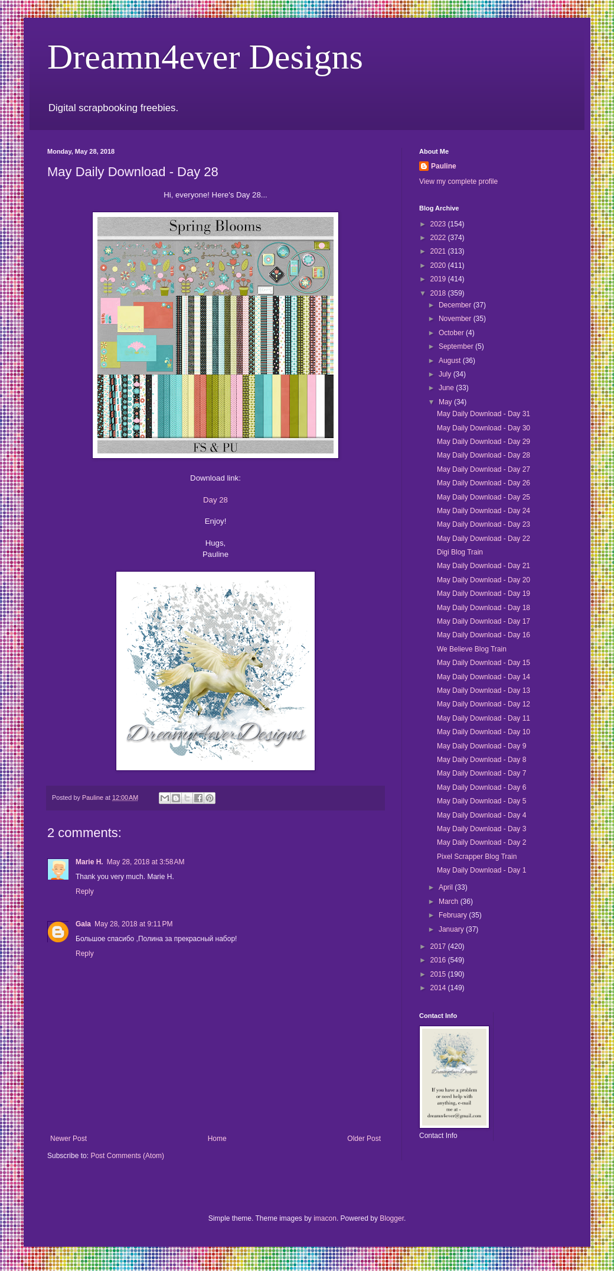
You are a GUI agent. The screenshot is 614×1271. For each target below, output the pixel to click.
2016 (439, 960)
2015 (439, 974)
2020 (439, 265)
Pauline (443, 166)
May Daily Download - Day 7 (481, 773)
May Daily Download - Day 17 (483, 621)
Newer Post (68, 1138)
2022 (439, 238)
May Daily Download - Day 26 (483, 483)
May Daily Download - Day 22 (483, 538)
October (452, 333)
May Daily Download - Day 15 (483, 663)
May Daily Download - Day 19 (483, 593)
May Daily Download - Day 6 (481, 787)
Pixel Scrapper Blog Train (477, 856)
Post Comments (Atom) (127, 1156)
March (449, 901)
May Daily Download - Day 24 (483, 511)
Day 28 (215, 499)
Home (217, 1138)
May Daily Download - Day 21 (483, 566)
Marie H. (89, 862)
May (446, 402)
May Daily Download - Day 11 (483, 718)
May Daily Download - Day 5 (481, 801)
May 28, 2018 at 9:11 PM (133, 924)
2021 (439, 251)
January (452, 929)
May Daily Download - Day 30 (483, 428)
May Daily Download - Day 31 (483, 414)
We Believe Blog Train (472, 649)
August (451, 360)
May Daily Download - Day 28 (483, 455)
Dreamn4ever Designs (205, 56)
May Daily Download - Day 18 (483, 608)
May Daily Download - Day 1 (481, 870)
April (447, 887)
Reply (85, 891)
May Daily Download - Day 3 (481, 829)
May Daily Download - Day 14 (483, 677)
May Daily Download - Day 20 (483, 580)
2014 (439, 988)
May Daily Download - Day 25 (483, 497)
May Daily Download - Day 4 (481, 815)
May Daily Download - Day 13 (483, 690)
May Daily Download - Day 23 (483, 524)
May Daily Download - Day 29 (483, 441)
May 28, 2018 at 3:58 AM (146, 862)
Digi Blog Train (460, 552)
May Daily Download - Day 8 (481, 760)
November (456, 318)
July (446, 374)
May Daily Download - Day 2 (481, 842)
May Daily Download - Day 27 (483, 469)
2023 (439, 224)
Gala (83, 924)
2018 (439, 293)
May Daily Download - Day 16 (483, 635)
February (454, 915)
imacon (325, 1218)
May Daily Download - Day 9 (481, 746)
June (447, 388)
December (456, 305)
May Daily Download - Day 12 (483, 704)
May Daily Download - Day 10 (483, 732)
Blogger (392, 1218)
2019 (439, 279)
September (457, 346)
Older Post (364, 1138)
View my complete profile (458, 181)
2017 (439, 946)
